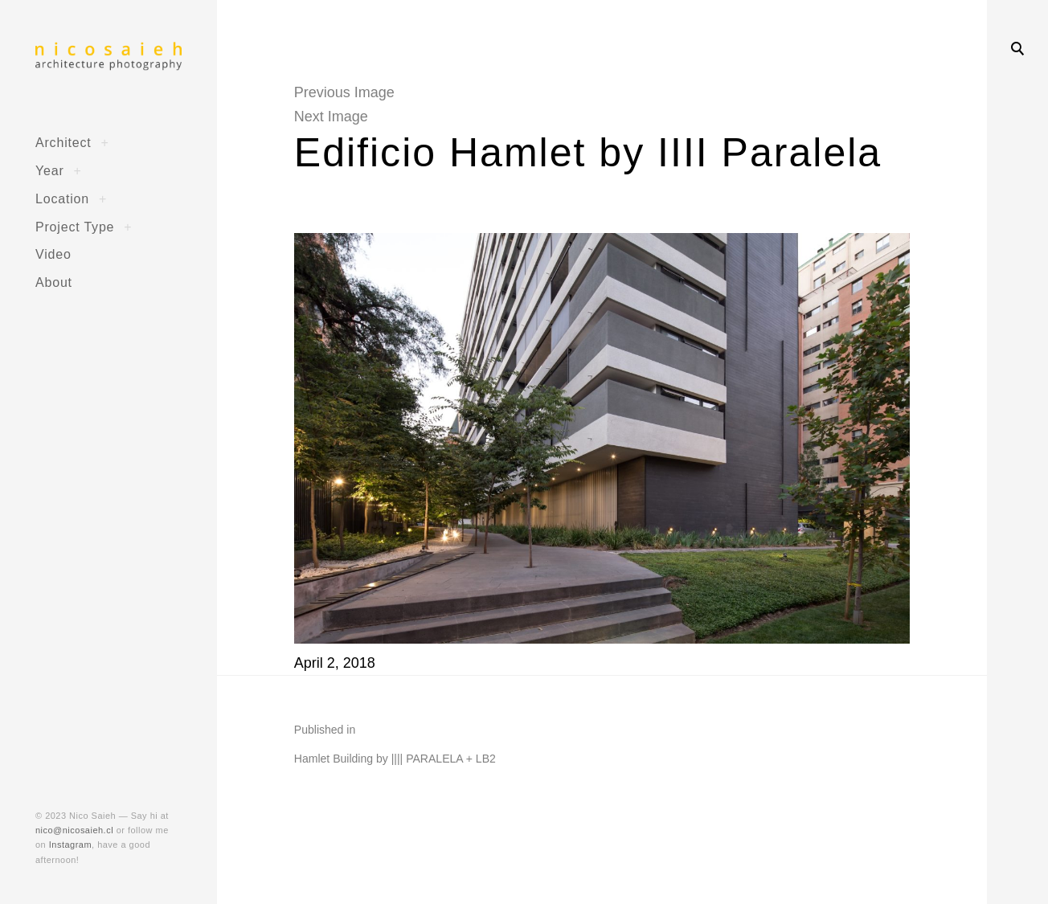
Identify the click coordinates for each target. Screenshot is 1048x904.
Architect (63, 142)
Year (49, 170)
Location (62, 198)
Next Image (331, 116)
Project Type (74, 226)
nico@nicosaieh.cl (74, 830)
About (53, 282)
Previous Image (344, 92)
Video (53, 254)
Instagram (70, 844)
